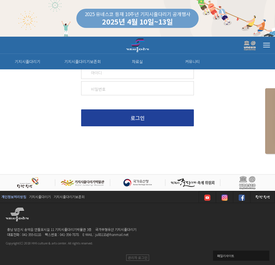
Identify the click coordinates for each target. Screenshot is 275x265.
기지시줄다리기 (40, 196)
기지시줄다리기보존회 (69, 196)
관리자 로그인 (137, 257)
